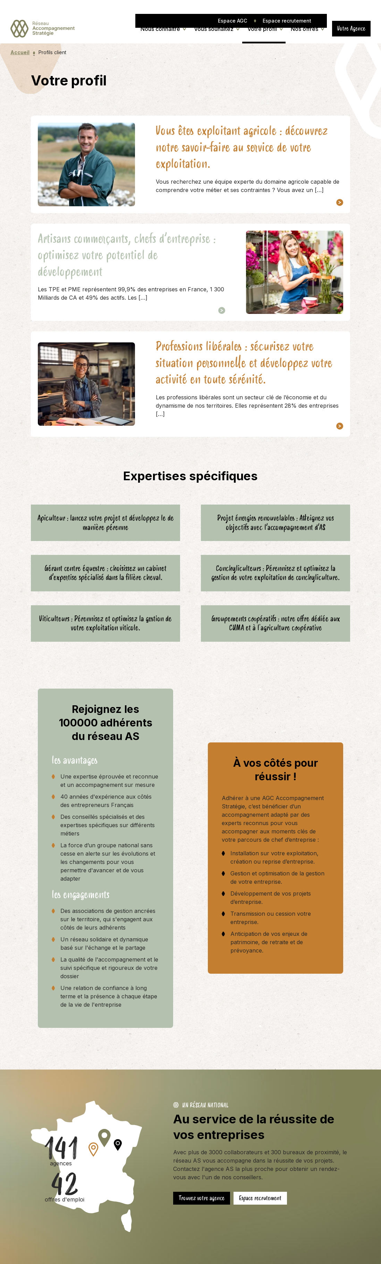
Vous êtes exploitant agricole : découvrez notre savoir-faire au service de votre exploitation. (242, 147)
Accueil (19, 52)
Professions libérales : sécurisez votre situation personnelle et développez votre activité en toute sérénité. (244, 363)
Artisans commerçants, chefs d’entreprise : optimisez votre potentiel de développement (127, 255)
